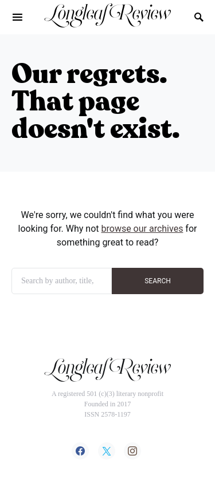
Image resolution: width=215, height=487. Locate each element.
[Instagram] (132, 451)
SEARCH (157, 281)
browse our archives (142, 228)
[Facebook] (80, 451)
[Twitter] (106, 451)
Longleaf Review (108, 16)
